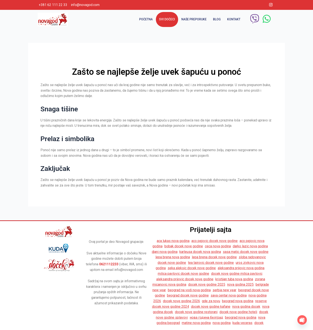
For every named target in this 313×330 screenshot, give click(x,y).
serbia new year (224, 290)
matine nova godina (196, 323)
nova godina (222, 323)
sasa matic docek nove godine (245, 252)
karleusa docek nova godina (200, 252)
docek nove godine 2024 (170, 307)
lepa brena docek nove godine (214, 257)
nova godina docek (246, 307)
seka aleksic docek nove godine (192, 268)
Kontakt (233, 19)
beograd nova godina (237, 301)
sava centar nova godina (229, 295)
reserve (261, 301)
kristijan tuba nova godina (234, 279)
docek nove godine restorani (196, 312)
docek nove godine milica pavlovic (236, 274)
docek (259, 323)
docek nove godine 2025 (206, 284)
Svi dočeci (167, 19)
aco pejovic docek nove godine (214, 241)
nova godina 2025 (240, 284)
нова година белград (206, 317)
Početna (146, 19)
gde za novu (211, 301)
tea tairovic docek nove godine (211, 263)
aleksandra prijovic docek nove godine (184, 279)
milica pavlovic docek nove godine (183, 274)
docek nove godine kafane (210, 307)
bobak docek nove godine (183, 246)
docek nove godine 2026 (181, 301)
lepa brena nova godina (172, 257)
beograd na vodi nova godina (189, 290)
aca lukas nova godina (173, 241)
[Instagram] (271, 5)
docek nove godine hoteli (238, 312)
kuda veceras (242, 323)
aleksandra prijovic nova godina (241, 268)
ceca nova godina (218, 246)
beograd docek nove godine (188, 295)
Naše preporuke (194, 19)
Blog (217, 19)
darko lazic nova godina (250, 246)
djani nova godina (164, 252)
